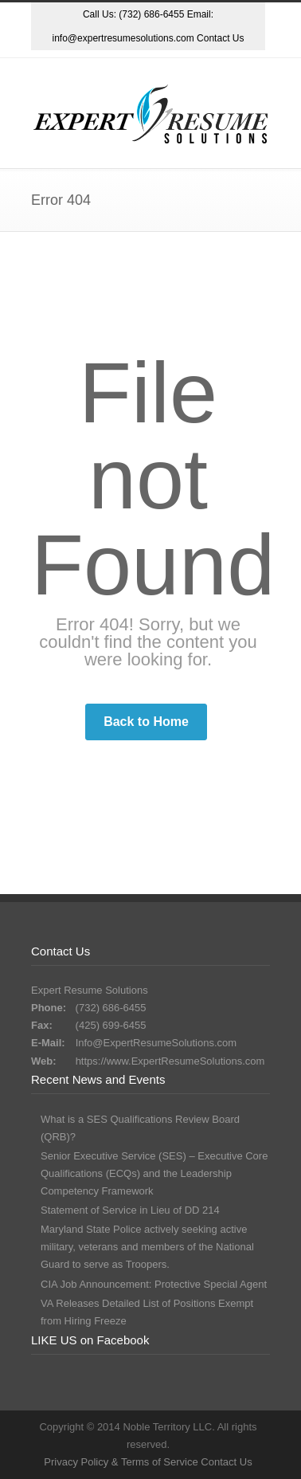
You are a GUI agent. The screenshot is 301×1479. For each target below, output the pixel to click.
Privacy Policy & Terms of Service (122, 1462)
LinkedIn (212, 66)
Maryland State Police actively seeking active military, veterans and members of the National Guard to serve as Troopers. (147, 1246)
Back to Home (146, 721)
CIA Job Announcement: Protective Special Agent (154, 1284)
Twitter (84, 66)
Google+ (180, 66)
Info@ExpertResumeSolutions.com (156, 1043)
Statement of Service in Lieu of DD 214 (130, 1210)
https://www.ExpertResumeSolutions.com (170, 1061)
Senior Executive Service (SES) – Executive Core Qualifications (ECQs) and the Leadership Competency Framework (154, 1173)
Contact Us (220, 38)
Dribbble (116, 66)
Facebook (148, 66)
